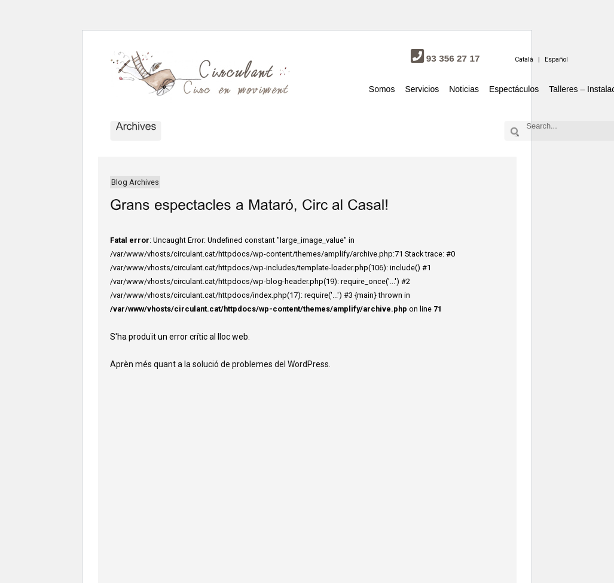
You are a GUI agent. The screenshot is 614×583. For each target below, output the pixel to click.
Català (524, 59)
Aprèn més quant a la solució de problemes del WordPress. (220, 364)
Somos (382, 89)
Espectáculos (514, 89)
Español (556, 59)
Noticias (464, 89)
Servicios (422, 89)
